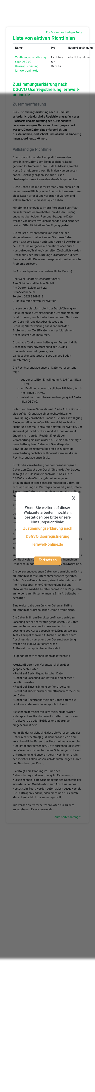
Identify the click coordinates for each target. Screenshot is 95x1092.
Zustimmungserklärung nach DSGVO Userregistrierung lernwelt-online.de (47, 536)
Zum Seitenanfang (67, 817)
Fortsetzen (48, 560)
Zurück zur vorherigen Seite (64, 33)
